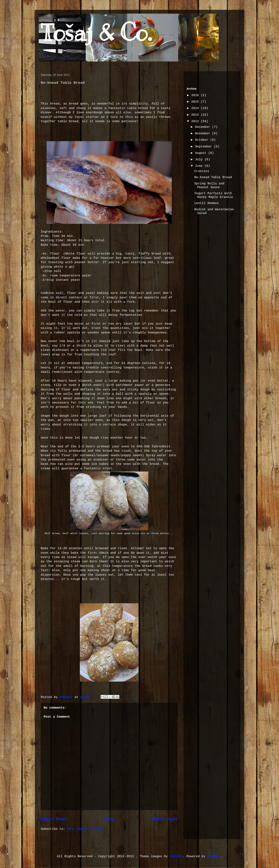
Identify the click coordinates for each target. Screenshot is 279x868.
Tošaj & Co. (96, 32)
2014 (196, 108)
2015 (196, 102)
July (199, 159)
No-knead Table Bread (213, 177)
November (203, 133)
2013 (196, 115)
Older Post (164, 819)
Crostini (201, 171)
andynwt (176, 856)
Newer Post (54, 819)
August (201, 153)
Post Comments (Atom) (85, 829)
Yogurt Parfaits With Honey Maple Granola (213, 195)
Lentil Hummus (206, 203)
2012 (196, 121)
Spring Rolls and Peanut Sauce (209, 185)
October (202, 140)
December (203, 127)
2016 (196, 95)
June (199, 166)
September (204, 146)
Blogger (213, 856)
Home (109, 819)
